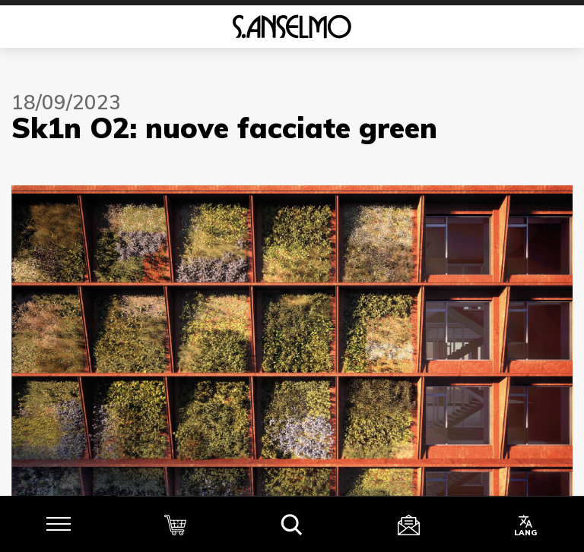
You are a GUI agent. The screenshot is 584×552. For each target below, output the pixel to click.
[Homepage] (292, 26)
